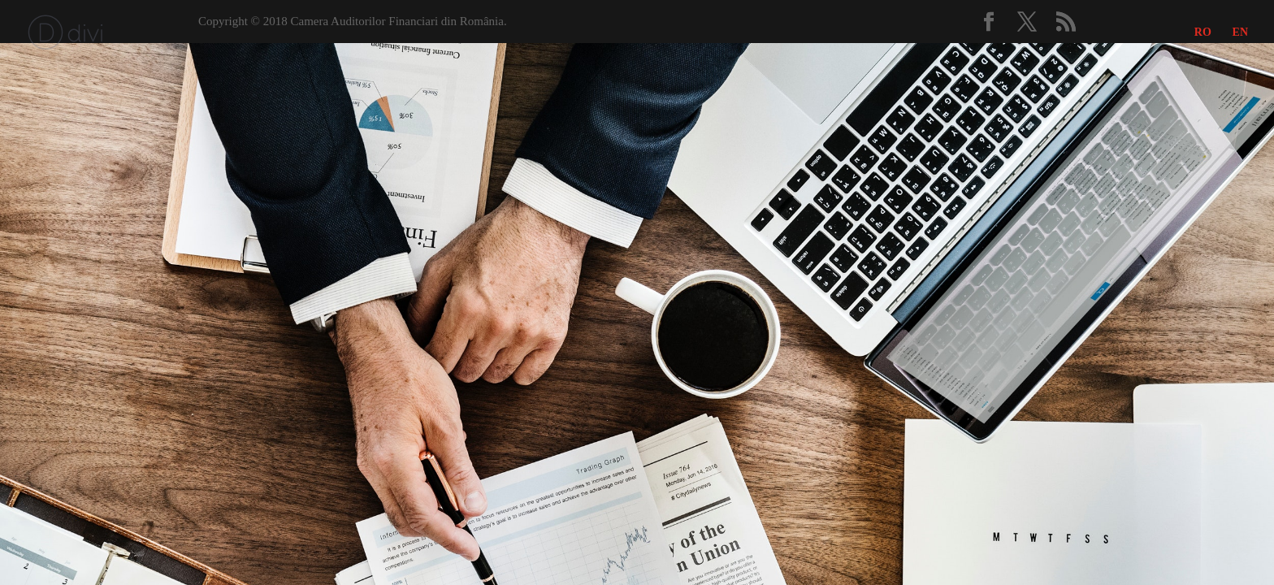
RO (1202, 32)
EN (1240, 32)
